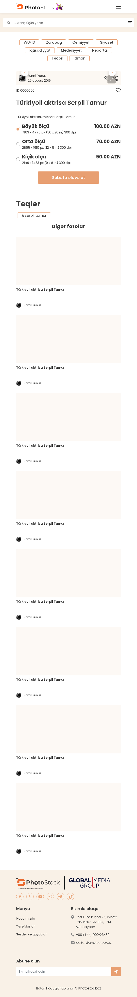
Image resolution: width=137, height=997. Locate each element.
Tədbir (57, 58)
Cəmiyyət (81, 42)
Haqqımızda (25, 918)
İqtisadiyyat (39, 50)
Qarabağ (53, 42)
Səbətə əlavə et (68, 177)
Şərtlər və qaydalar (31, 934)
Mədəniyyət (71, 50)
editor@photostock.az (94, 942)
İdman (79, 58)
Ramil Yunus (48, 78)
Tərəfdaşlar (25, 926)
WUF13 (29, 42)
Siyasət (106, 42)
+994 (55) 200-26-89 (92, 934)
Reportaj (100, 50)
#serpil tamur (34, 215)
